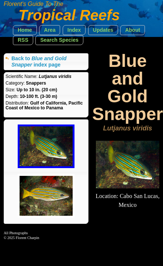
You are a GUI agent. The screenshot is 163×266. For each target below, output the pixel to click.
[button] (25, 30)
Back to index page (38, 61)
